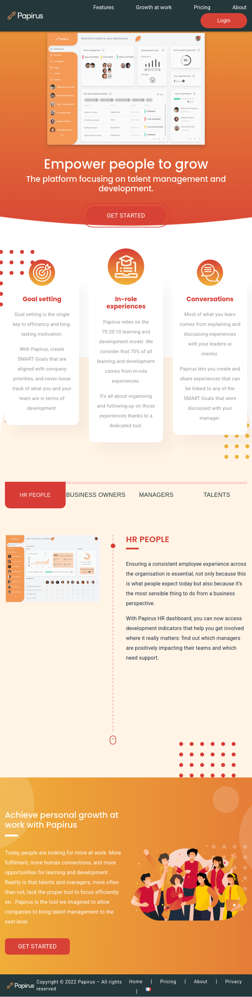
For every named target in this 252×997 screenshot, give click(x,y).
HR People (35, 495)
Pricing (204, 7)
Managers (156, 495)
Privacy (233, 982)
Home (136, 982)
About (240, 7)
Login (223, 18)
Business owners (95, 495)
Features (107, 7)
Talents (216, 495)
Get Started (126, 215)
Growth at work (157, 7)
